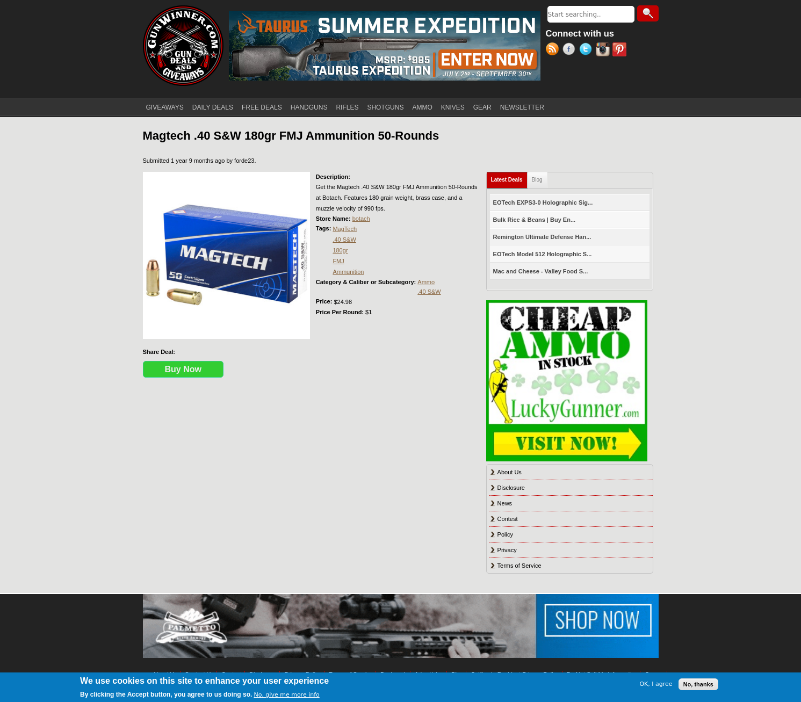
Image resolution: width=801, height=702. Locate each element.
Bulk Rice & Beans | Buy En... (534, 219)
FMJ (338, 261)
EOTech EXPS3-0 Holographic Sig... (543, 202)
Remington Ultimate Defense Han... (542, 237)
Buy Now (183, 369)
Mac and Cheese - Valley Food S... (540, 271)
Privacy (507, 550)
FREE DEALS (262, 107)
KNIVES (453, 107)
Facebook (570, 50)
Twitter (587, 50)
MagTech (345, 229)
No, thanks (698, 684)
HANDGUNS (309, 107)
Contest (507, 519)
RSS (554, 50)
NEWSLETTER (522, 107)
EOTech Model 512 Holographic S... (542, 254)
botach (361, 218)
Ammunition (348, 272)
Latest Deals (509, 177)
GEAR (482, 107)
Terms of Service (519, 565)
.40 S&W (344, 239)
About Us (509, 472)
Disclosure (511, 487)
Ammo (426, 282)
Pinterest (620, 50)
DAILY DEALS (212, 107)
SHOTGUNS (385, 107)
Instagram (604, 50)
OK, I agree (655, 684)
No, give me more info (286, 694)
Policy (505, 534)
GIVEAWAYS (165, 107)
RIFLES (347, 107)
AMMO (422, 107)
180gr (340, 250)
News (505, 503)
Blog (537, 180)
